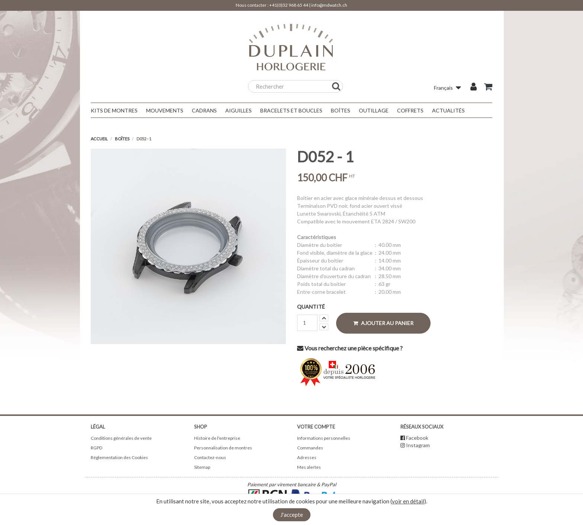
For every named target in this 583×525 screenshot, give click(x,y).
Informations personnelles (323, 438)
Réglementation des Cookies (119, 457)
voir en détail (408, 501)
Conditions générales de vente (121, 438)
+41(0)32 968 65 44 (288, 5)
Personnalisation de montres (223, 448)
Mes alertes (309, 467)
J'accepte (291, 514)
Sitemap (202, 467)
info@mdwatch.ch (329, 5)
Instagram (418, 445)
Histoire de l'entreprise (217, 438)
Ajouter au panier (383, 323)
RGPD (96, 448)
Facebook (417, 438)
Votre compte (316, 427)
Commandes (310, 448)
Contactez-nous (210, 457)
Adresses (306, 457)
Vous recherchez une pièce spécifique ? (350, 347)
